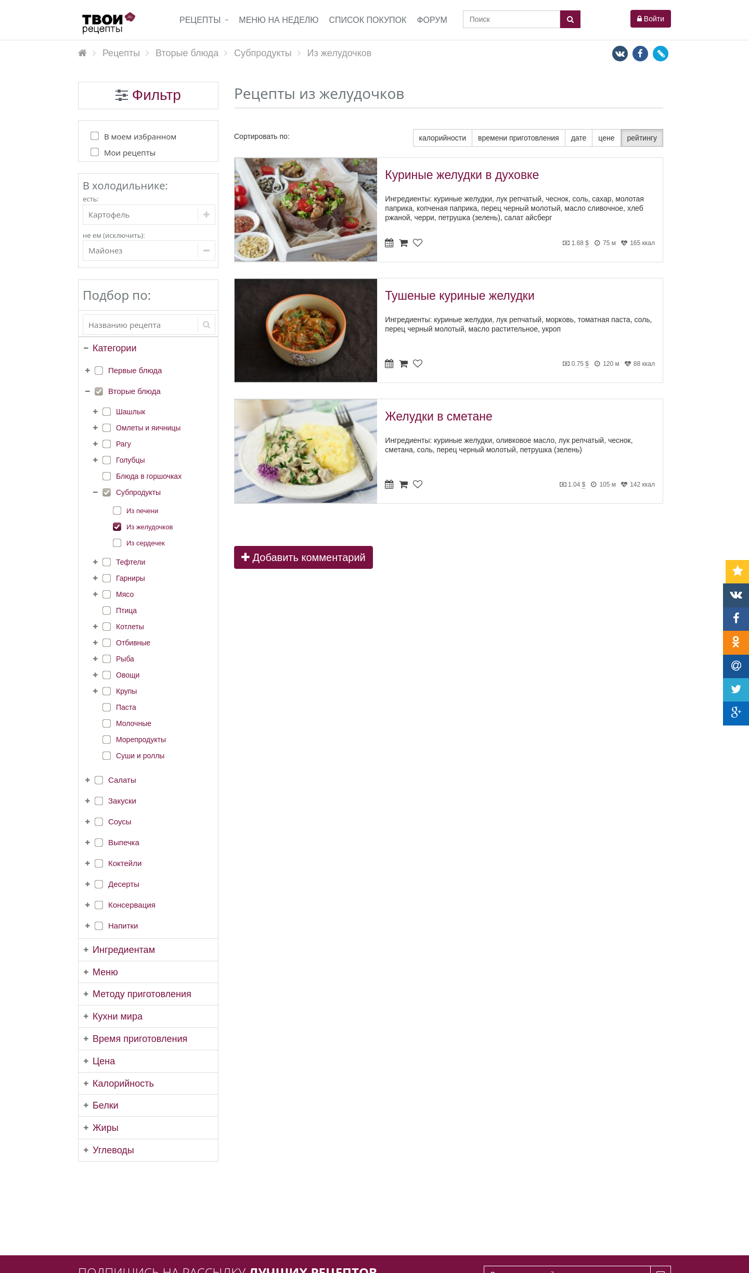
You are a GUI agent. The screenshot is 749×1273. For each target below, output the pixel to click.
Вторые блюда (134, 391)
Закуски (122, 800)
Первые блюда (135, 370)
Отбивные (133, 643)
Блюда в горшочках (149, 476)
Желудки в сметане (438, 416)
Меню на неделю (278, 20)
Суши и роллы (140, 756)
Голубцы (130, 460)
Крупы (126, 691)
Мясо (125, 594)
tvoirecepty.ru (649, 1259)
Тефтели (130, 562)
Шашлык (130, 412)
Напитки (123, 925)
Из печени (142, 511)
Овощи (127, 675)
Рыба (125, 659)
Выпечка (123, 842)
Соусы (120, 821)
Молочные (133, 723)
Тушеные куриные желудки (459, 295)
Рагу (123, 444)
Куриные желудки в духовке (462, 175)
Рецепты (200, 20)
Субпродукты (138, 492)
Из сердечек (145, 543)
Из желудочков (149, 527)
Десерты (123, 884)
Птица (126, 610)
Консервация (132, 904)
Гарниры (130, 578)
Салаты (122, 779)
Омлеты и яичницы (148, 428)
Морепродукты (141, 739)
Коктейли (124, 863)
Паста (126, 707)
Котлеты (130, 626)
